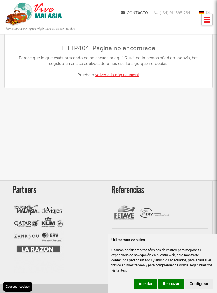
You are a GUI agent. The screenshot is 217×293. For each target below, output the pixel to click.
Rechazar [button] (171, 283)
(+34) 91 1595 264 (175, 13)
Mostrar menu (207, 21)
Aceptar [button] (146, 283)
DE (208, 12)
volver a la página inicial (117, 75)
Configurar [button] (199, 283)
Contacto (137, 13)
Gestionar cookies (18, 286)
